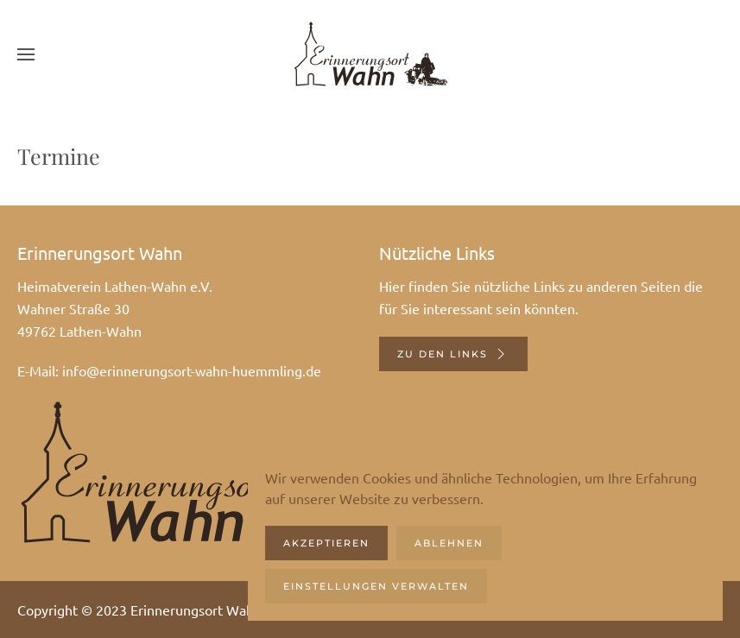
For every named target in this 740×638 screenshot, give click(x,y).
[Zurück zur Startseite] (370, 54)
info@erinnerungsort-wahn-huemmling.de (191, 370)
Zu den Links (453, 354)
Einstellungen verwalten (376, 586)
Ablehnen (449, 543)
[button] (26, 54)
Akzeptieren (326, 543)
